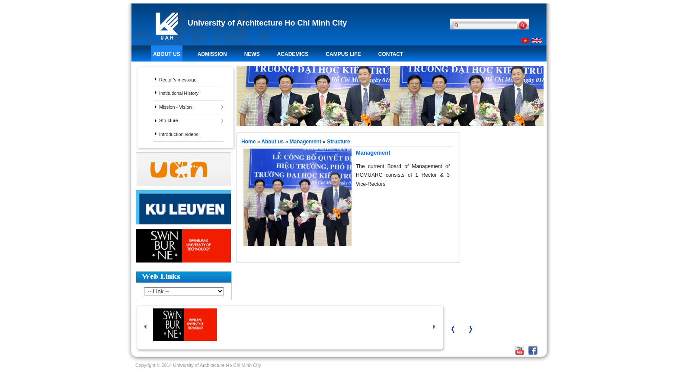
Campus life (343, 54)
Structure (168, 120)
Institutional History (178, 93)
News (252, 54)
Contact (390, 54)
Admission (212, 54)
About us (166, 54)
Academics (293, 54)
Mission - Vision (175, 107)
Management (305, 142)
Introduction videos (178, 134)
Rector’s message (178, 79)
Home (249, 142)
